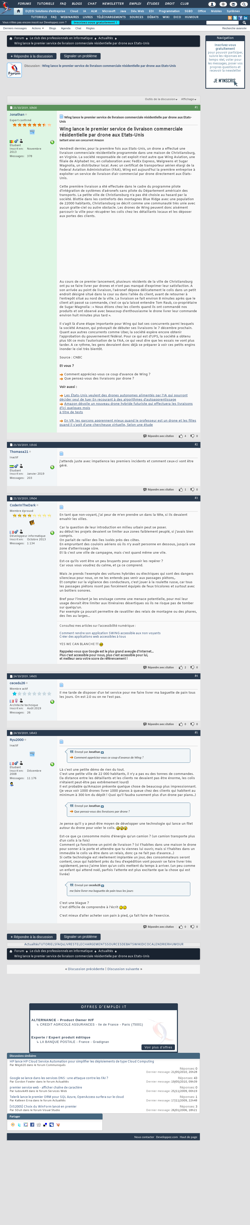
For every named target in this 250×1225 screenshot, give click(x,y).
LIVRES (88, 17)
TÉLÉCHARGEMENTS (111, 17)
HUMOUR (191, 17)
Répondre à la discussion (32, 56)
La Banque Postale (58, 1068)
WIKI (166, 17)
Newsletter (113, 4)
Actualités (105, 38)
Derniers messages (15, 28)
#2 (196, 470)
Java (123, 11)
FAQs (60, 971)
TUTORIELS (39, 17)
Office (202, 11)
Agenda (65, 28)
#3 (196, 524)
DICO (177, 17)
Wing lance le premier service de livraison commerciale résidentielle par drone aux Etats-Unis (109, 66)
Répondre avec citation (159, 462)
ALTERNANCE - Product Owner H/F (62, 1046)
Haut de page (188, 1163)
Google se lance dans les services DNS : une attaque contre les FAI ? (59, 1105)
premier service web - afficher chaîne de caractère (46, 1114)
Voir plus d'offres (158, 1073)
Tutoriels (45, 4)
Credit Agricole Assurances (67, 1051)
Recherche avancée (234, 28)
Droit (169, 4)
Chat (92, 4)
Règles (90, 28)
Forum (19, 38)
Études (152, 4)
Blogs (76, 4)
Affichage (187, 99)
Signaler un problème (80, 56)
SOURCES (136, 17)
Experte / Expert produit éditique (61, 1063)
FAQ (62, 4)
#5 (196, 759)
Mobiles (216, 11)
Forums (24, 4)
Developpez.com (167, 1163)
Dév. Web (137, 11)
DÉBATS (153, 17)
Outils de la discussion (160, 99)
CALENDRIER (159, 971)
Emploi (135, 4)
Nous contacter (144, 1163)
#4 (196, 702)
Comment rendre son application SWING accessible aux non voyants (110, 660)
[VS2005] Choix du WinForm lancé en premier (43, 1133)
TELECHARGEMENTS (91, 971)
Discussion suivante (123, 995)
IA (84, 11)
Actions (36, 28)
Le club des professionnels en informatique (61, 38)
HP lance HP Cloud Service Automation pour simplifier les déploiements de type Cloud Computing (82, 1088)
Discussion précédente (86, 995)
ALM (94, 11)
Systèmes (233, 11)
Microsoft (108, 11)
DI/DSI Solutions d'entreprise (45, 11)
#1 (196, 107)
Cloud (74, 11)
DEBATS (128, 971)
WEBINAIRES (69, 17)
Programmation (169, 11)
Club (184, 4)
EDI (151, 11)
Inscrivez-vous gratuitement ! (95, 22)
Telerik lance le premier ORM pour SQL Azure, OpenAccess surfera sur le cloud (67, 1123)
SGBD (189, 11)
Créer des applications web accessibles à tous (92, 663)
